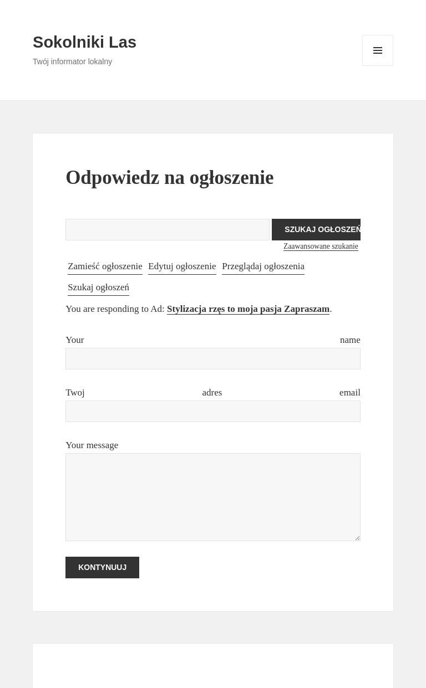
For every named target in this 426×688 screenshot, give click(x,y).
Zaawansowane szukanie (320, 246)
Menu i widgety (378, 65)
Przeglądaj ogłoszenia (263, 266)
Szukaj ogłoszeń (98, 287)
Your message (91, 445)
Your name (213, 340)
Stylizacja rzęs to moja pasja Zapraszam (248, 309)
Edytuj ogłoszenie (182, 266)
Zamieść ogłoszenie (105, 266)
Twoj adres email (213, 392)
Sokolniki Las (84, 42)
